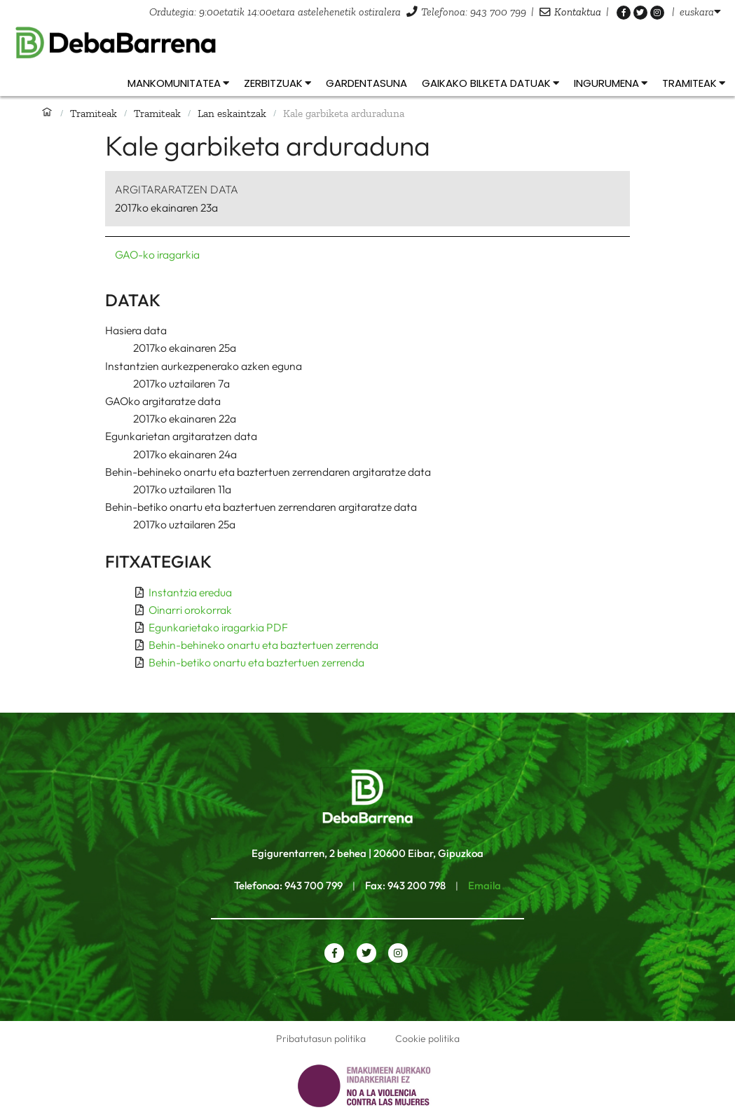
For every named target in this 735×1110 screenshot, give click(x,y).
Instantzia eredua (190, 592)
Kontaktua (577, 11)
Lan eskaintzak (232, 113)
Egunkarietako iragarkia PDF (218, 627)
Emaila (484, 885)
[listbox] (700, 11)
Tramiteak (93, 113)
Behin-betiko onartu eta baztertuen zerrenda (256, 662)
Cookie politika (427, 1038)
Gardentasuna (366, 83)
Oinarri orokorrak (190, 610)
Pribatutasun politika (321, 1038)
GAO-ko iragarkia (157, 254)
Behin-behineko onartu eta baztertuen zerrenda (263, 645)
